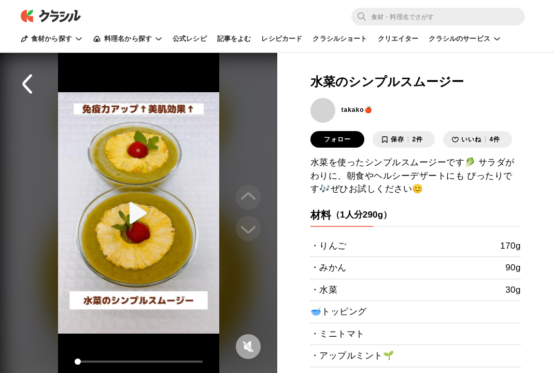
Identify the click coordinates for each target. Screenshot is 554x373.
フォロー (337, 139)
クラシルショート (339, 38)
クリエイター (398, 38)
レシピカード (281, 38)
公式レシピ (190, 38)
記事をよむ (234, 38)
